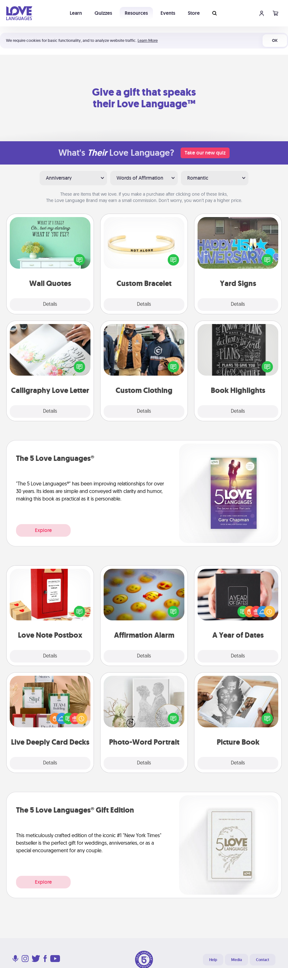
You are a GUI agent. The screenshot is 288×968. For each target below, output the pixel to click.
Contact (262, 959)
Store (194, 13)
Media (236, 959)
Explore (43, 530)
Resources (136, 13)
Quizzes (103, 13)
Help (213, 959)
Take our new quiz (205, 152)
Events (167, 13)
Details (50, 304)
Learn (76, 13)
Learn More (148, 40)
